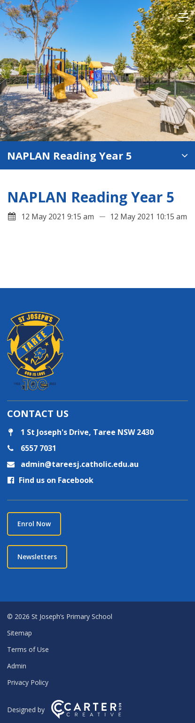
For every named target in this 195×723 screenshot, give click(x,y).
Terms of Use (28, 649)
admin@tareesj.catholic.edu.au (79, 464)
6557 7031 (37, 448)
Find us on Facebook (50, 480)
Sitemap (19, 632)
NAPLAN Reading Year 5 (69, 155)
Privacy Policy (27, 682)
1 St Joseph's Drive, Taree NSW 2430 (80, 432)
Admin (16, 665)
